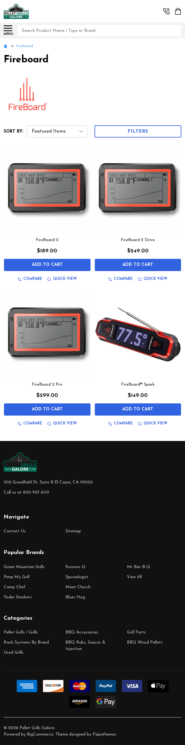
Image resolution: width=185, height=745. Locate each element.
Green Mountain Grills (24, 567)
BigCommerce (40, 734)
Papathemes (104, 734)
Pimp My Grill (16, 577)
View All (134, 577)
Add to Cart (47, 264)
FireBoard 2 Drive (138, 240)
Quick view (62, 279)
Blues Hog (75, 597)
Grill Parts (136, 632)
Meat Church (78, 587)
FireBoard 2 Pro (47, 384)
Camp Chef (14, 587)
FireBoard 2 (47, 240)
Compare (30, 279)
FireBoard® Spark (138, 384)
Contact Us (15, 531)
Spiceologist (76, 577)
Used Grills (14, 652)
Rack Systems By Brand (26, 642)
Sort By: (13, 131)
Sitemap (73, 531)
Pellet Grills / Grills (21, 632)
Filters (138, 131)
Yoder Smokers (18, 597)
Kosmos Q (75, 567)
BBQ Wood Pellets (145, 642)
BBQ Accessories (81, 632)
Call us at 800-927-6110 (26, 492)
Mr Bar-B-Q (138, 567)
